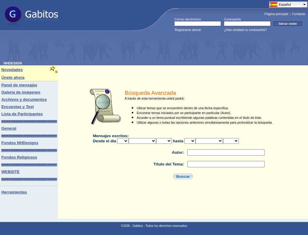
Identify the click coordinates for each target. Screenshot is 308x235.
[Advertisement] (113, 47)
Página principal (276, 14)
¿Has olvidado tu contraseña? (245, 30)
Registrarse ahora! (188, 30)
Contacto (298, 14)
